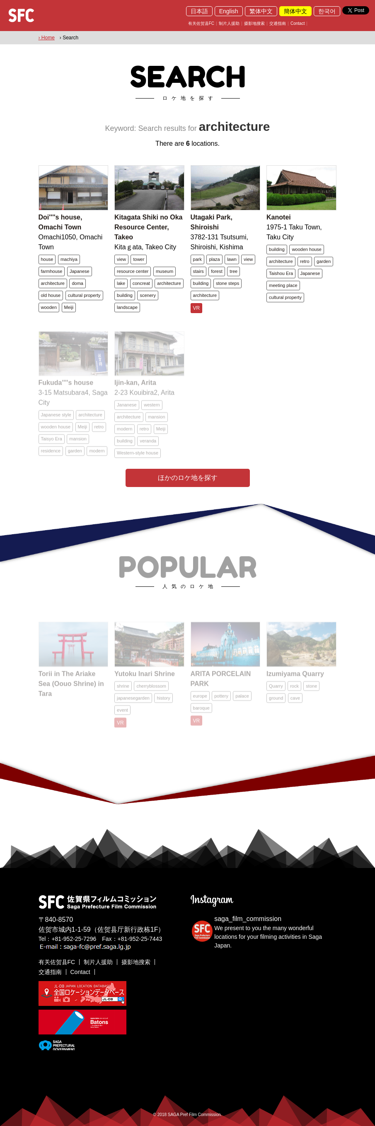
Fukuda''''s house (66, 387)
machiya (68, 259)
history (163, 701)
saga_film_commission (247, 918)
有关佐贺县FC (201, 24)
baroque (201, 711)
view (121, 259)
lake (121, 283)
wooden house (307, 249)
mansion (78, 443)
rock (294, 689)
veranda (148, 445)
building (125, 295)
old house (51, 295)
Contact (297, 24)
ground (276, 701)
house (47, 259)
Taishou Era (281, 273)
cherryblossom (151, 689)
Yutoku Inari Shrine (144, 676)
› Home (47, 38)
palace (242, 699)
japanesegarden (133, 701)
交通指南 (277, 24)
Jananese (127, 409)
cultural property (84, 295)
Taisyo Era (51, 443)
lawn (232, 259)
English (228, 11)
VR (196, 308)
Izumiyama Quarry (295, 676)
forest (217, 271)
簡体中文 (295, 11)
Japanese (80, 271)
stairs (198, 271)
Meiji (69, 307)
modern (96, 455)
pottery (221, 699)
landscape (127, 307)
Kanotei (278, 217)
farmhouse (52, 271)
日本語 (199, 11)
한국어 (327, 11)
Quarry (276, 689)
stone (311, 689)
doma (77, 283)
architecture (53, 283)
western (152, 409)
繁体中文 (261, 11)
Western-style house (137, 457)
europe (200, 699)
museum (164, 271)
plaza (214, 259)
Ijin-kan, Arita (135, 387)
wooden (49, 307)
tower (138, 259)
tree (233, 271)
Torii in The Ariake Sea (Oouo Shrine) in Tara (71, 686)
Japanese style (56, 419)
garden (324, 261)
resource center (132, 271)
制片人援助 (229, 24)
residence (51, 455)
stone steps (227, 283)
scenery (148, 295)
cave (295, 701)
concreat (141, 283)
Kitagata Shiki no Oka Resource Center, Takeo (148, 227)
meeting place (283, 285)
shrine (123, 689)
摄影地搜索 (254, 24)
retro (305, 261)
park (197, 259)
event (122, 713)
